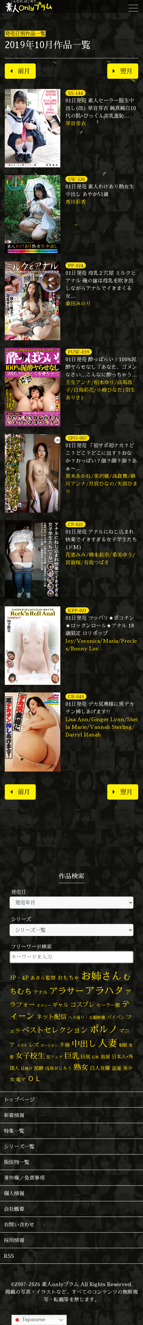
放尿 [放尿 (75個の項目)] (105, 1056)
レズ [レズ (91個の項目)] (34, 1044)
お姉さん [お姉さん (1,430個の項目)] (101, 976)
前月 (20, 71)
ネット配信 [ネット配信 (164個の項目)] (51, 1016)
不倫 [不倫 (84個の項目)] (65, 1044)
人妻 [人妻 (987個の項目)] (107, 1043)
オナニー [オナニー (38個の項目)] (44, 1005)
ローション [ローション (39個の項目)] (49, 1045)
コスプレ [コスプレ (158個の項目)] (82, 1004)
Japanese (29, 1320)
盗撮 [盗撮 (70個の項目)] (116, 1068)
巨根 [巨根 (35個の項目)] (95, 1057)
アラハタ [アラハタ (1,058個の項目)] (104, 990)
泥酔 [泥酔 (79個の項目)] (38, 1068)
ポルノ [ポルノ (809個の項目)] (103, 1029)
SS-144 (75, 93)
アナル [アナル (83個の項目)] (40, 992)
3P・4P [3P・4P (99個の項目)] (19, 977)
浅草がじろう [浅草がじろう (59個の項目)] (58, 1068)
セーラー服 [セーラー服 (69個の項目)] (108, 1005)
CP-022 (75, 524)
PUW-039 (78, 352)
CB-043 (76, 696)
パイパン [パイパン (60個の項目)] (116, 1017)
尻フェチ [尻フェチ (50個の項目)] (54, 1057)
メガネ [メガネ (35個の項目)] (22, 1045)
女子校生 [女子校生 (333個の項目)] (30, 1055)
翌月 (123, 71)
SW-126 (76, 179)
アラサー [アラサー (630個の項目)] (66, 991)
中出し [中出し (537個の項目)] (84, 1043)
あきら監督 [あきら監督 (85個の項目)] (43, 977)
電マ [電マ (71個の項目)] (21, 1079)
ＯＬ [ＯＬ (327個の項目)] (34, 1078)
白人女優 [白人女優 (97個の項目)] (100, 1068)
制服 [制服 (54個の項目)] (123, 1045)
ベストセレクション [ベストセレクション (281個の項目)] (55, 1030)
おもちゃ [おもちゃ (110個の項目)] (68, 977)
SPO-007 (77, 438)
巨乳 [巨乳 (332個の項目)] (71, 1055)
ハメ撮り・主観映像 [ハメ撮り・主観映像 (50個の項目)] (86, 1017)
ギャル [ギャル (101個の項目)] (60, 1004)
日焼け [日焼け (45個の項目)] (26, 1068)
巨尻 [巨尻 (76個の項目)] (85, 1056)
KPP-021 (77, 610)
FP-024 (75, 265)
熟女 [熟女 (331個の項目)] (80, 1067)
